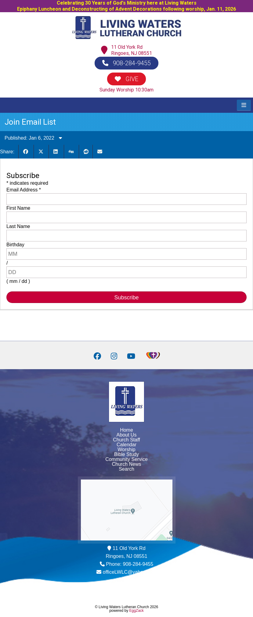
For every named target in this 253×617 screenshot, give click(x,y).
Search (126, 469)
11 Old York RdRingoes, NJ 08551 (131, 50)
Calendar (126, 444)
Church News (126, 464)
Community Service (126, 459)
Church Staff (126, 439)
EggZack (136, 610)
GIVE (126, 79)
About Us (127, 434)
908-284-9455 (126, 63)
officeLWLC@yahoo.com (130, 572)
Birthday (15, 244)
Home (126, 430)
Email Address (23, 189)
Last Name (18, 226)
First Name (18, 208)
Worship (126, 449)
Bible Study (126, 454)
